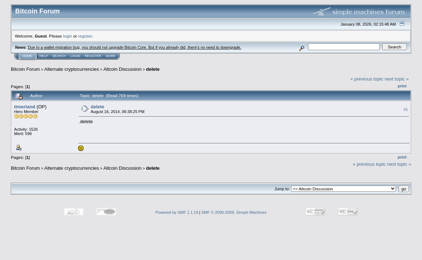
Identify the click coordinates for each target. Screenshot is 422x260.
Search (59, 56)
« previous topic (366, 79)
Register (93, 56)
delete (153, 69)
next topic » (397, 79)
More (110, 56)
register (85, 36)
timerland (24, 106)
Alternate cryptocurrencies (71, 69)
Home (27, 56)
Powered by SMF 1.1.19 (176, 212)
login (67, 36)
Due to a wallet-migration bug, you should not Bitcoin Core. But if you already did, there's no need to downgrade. (134, 47)
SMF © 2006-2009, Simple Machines (234, 212)
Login (75, 56)
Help (43, 56)
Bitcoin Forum (25, 69)
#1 (406, 109)
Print (402, 86)
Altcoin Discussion (122, 69)
